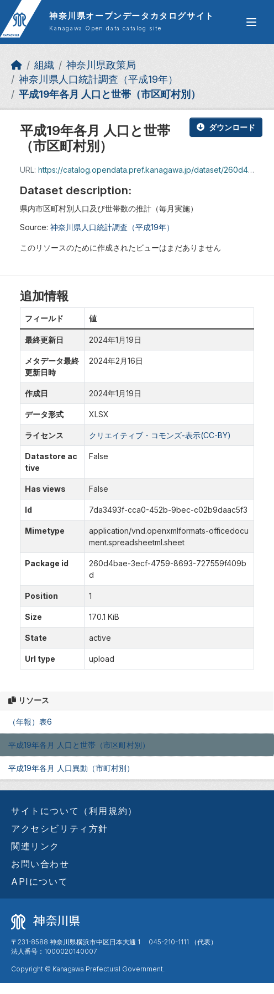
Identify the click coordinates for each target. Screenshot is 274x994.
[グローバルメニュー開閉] (251, 22)
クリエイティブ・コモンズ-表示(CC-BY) (160, 435)
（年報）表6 (30, 721)
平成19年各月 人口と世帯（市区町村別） (110, 94)
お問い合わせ (40, 863)
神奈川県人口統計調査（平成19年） (98, 79)
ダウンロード (226, 127)
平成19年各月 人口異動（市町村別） (71, 768)
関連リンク (35, 846)
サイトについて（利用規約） (74, 810)
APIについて (39, 881)
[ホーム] (16, 65)
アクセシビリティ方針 (59, 828)
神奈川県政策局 (101, 65)
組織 (44, 65)
